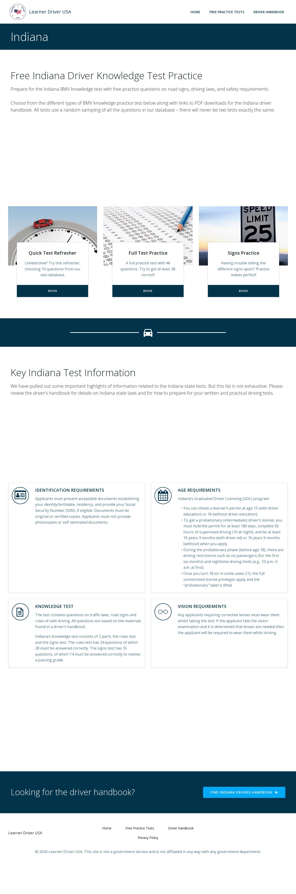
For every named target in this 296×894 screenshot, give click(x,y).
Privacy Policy (148, 865)
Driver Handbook (270, 11)
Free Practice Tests (228, 11)
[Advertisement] (148, 166)
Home (197, 11)
